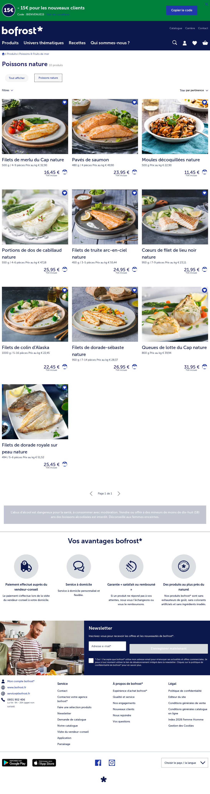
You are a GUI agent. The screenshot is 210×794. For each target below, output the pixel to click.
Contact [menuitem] (203, 28)
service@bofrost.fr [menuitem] (16, 698)
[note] (105, 521)
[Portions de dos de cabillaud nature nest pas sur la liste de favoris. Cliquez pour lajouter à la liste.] (64, 195)
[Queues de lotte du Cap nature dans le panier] (203, 371)
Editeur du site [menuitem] (177, 699)
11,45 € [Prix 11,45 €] (189, 173)
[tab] (184, 43)
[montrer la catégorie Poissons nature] (48, 78)
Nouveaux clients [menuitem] (123, 712)
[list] (105, 587)
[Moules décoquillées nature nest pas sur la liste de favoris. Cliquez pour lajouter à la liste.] (204, 103)
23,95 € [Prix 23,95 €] (119, 173)
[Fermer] (206, 4)
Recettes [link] (77, 43)
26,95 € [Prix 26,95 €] (119, 371)
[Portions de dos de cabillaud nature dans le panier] (63, 272)
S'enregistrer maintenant (185, 653)
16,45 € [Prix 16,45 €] (49, 173)
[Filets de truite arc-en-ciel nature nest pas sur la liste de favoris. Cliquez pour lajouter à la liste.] (134, 195)
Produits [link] (10, 43)
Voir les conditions (57, 14)
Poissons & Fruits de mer (34, 54)
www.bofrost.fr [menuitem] (14, 692)
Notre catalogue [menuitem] (67, 728)
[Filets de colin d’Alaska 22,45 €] (35, 339)
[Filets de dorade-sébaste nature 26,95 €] (105, 339)
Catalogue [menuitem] (175, 28)
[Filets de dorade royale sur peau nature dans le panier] (63, 470)
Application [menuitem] (64, 740)
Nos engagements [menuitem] (124, 706)
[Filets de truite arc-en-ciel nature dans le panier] (133, 272)
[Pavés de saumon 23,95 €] (105, 145)
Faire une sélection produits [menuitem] (74, 710)
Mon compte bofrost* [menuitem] (18, 685)
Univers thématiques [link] (44, 43)
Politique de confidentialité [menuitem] (185, 693)
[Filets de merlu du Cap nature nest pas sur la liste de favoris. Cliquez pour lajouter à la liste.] (64, 103)
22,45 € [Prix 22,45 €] (49, 371)
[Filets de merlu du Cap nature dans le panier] (63, 173)
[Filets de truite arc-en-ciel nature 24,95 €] (105, 240)
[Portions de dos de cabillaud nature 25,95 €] (35, 240)
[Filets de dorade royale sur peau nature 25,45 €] (35, 438)
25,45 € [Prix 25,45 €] (49, 470)
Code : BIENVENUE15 (31, 14)
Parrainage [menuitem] (63, 747)
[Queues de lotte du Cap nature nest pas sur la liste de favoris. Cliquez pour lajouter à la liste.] (204, 294)
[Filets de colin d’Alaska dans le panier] (63, 371)
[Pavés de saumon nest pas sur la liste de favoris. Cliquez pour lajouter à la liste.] (134, 103)
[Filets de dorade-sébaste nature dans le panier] (133, 371)
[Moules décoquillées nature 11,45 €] (175, 145)
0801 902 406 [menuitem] (13, 704)
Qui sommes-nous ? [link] (110, 43)
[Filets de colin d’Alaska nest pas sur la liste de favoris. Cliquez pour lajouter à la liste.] (64, 294)
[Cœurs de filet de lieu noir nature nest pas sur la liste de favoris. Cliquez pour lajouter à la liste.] (204, 195)
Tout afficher (17, 78)
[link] (33, 31)
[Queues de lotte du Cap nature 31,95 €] (175, 339)
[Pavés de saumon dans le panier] (133, 173)
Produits (12, 54)
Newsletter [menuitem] (64, 716)
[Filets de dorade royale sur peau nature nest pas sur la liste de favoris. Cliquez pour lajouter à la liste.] (64, 394)
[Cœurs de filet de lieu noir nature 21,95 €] (175, 240)
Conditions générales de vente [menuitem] (187, 706)
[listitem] (26, 587)
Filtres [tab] (10, 90)
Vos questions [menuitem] (121, 724)
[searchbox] (137, 43)
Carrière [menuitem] (190, 28)
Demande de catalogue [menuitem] (71, 722)
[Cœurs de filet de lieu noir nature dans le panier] (203, 272)
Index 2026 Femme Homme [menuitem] (185, 722)
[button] (181, 10)
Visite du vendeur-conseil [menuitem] (73, 734)
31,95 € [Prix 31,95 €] (189, 371)
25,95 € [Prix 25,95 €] (49, 272)
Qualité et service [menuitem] (124, 699)
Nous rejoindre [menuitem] (122, 718)
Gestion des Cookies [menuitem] (181, 728)
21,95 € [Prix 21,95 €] (189, 272)
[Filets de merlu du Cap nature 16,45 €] (35, 145)
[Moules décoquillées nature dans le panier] (203, 173)
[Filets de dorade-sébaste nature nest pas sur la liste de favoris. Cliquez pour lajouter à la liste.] (134, 294)
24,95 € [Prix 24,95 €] (119, 272)
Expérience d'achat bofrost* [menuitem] (130, 693)
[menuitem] (10, 44)
